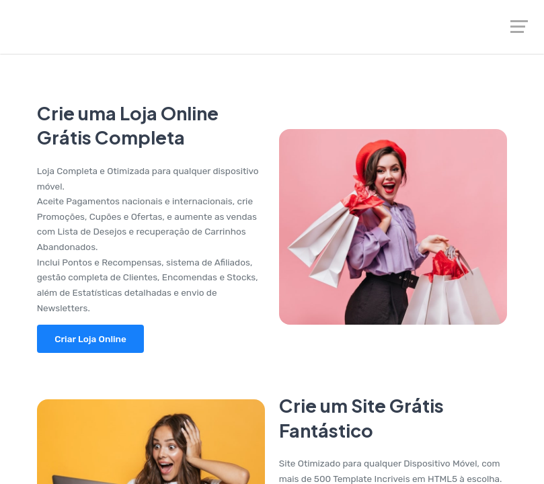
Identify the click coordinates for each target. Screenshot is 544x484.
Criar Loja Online (90, 338)
